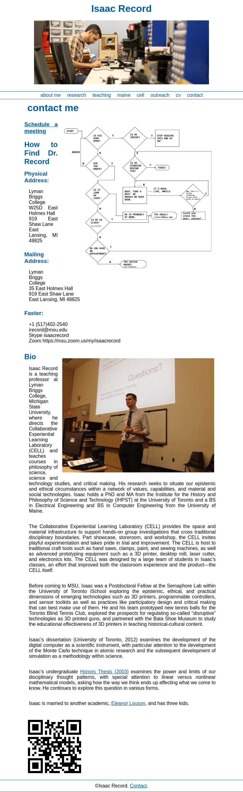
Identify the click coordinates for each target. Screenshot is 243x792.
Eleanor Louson (128, 703)
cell (140, 95)
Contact (138, 785)
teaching (102, 95)
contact (195, 95)
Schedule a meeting (41, 127)
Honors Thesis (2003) (104, 671)
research (76, 95)
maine (124, 95)
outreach (160, 95)
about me (51, 95)
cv (178, 95)
